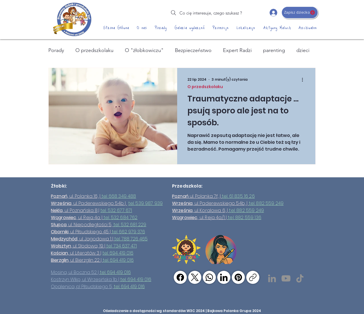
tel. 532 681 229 (129, 224)
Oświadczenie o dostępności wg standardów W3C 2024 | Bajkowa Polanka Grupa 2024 (182, 310)
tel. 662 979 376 (128, 231)
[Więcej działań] (304, 79)
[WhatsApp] (209, 277)
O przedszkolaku (94, 50)
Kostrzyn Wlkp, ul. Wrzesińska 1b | (85, 279)
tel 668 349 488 (119, 196)
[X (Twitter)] (194, 277)
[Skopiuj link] (252, 277)
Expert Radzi (237, 50)
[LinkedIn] (272, 278)
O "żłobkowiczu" (144, 50)
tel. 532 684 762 (121, 217)
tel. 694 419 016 (117, 253)
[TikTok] (299, 278)
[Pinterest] (238, 277)
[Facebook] (180, 277)
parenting (274, 50)
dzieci (302, 50)
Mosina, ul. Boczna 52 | (75, 272)
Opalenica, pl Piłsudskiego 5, (82, 286)
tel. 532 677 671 (116, 210)
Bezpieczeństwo (193, 50)
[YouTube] (285, 278)
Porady (56, 50)
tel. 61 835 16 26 (238, 196)
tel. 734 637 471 (121, 246)
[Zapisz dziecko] (299, 12)
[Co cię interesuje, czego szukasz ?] (206, 13)
